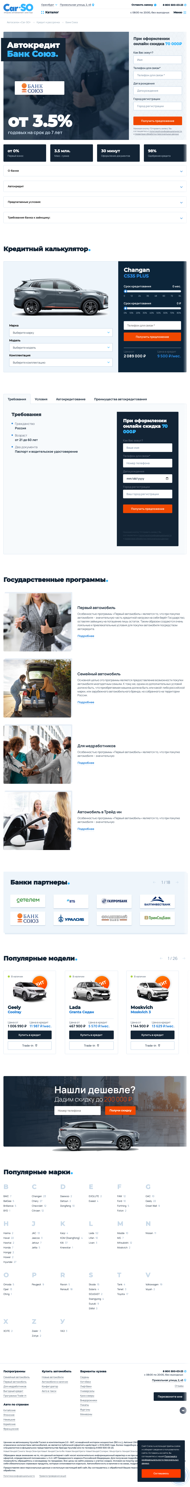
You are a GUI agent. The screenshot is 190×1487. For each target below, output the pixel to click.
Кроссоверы (87, 1395)
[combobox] (61, 332)
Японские (8, 1414)
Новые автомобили (53, 1377)
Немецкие (9, 1419)
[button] (154, 882)
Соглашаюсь (161, 1473)
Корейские (9, 1424)
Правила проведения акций (52, 1476)
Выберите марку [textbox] (23, 332)
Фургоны (85, 1409)
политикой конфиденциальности (166, 131)
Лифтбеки (86, 1386)
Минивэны (86, 1414)
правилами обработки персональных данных (157, 134)
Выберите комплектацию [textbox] (29, 362)
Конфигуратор (50, 1386)
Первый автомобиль (15, 1381)
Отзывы (179, 1385)
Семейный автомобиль (16, 1377)
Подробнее (85, 636)
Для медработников (14, 1386)
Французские (11, 1428)
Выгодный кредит (13, 1391)
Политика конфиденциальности (19, 1476)
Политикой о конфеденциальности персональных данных (160, 1460)
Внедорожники (88, 1400)
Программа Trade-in (14, 1395)
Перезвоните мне (170, 1396)
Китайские (9, 1410)
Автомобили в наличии (55, 1381)
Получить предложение (157, 121)
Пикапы (84, 1404)
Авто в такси (49, 1391)
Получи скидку (120, 1110)
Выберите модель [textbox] (24, 347)
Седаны (84, 1377)
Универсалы (87, 1391)
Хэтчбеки (85, 1381)
